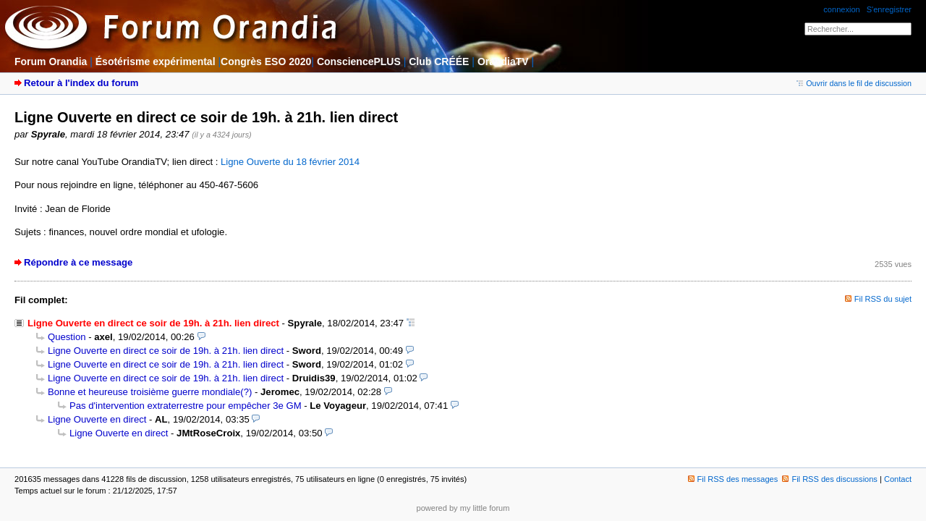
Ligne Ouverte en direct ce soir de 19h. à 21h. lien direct (166, 350)
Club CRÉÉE (439, 61)
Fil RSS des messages (733, 479)
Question (67, 336)
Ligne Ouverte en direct (97, 419)
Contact (898, 479)
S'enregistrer (889, 9)
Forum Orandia (50, 61)
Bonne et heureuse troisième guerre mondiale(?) (150, 391)
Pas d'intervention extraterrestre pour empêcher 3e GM (185, 405)
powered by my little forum (463, 508)
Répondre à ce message (78, 262)
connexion (841, 9)
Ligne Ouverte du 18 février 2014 (290, 161)
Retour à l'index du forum (81, 82)
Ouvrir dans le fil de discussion (854, 83)
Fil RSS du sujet (883, 299)
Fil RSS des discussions (830, 479)
